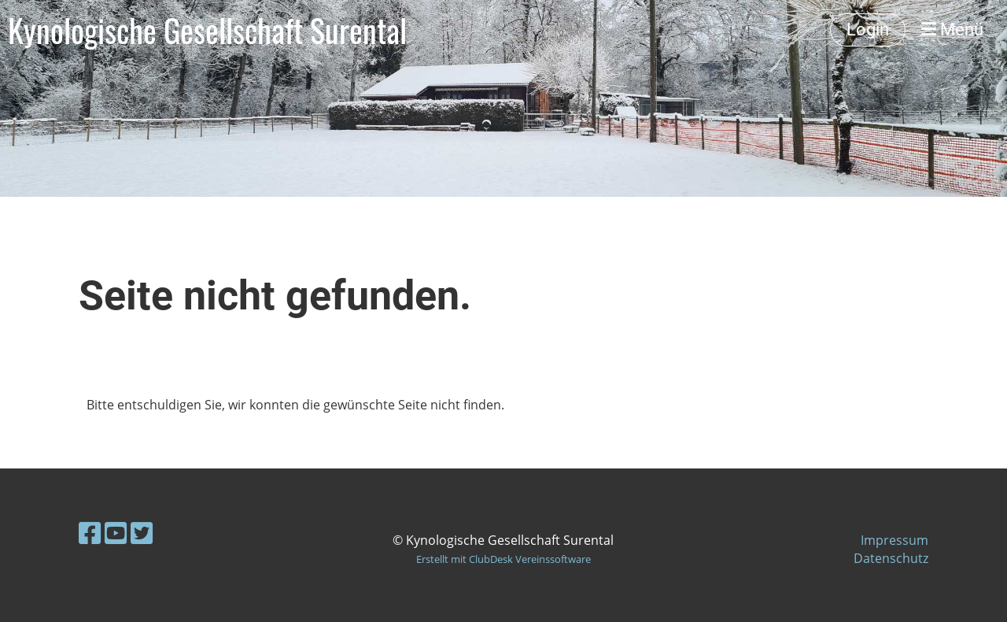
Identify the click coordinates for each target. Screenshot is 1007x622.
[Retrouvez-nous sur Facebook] (90, 533)
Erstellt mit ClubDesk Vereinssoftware (503, 559)
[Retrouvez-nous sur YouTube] (116, 533)
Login (868, 29)
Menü (952, 29)
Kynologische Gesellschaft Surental (207, 30)
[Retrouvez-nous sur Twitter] (142, 533)
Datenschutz (891, 558)
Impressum (894, 540)
